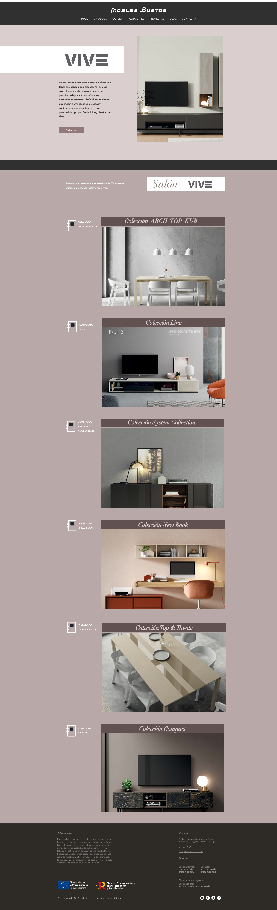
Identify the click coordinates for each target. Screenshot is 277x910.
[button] (163, 266)
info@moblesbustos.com (191, 851)
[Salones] (71, 130)
